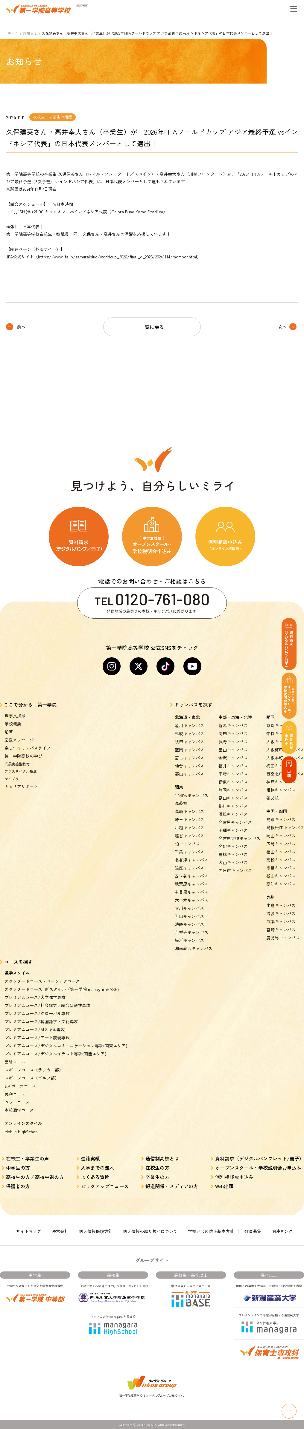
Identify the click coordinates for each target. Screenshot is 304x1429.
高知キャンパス (281, 884)
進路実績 (90, 1158)
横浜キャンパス (189, 940)
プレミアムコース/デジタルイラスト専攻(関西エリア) (55, 1054)
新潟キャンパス (233, 725)
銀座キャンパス (189, 868)
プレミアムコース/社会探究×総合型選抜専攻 (47, 1005)
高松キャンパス (281, 860)
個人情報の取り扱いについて (150, 1231)
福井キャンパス (233, 766)
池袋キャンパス (189, 924)
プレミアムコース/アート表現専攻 (37, 1037)
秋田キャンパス (189, 741)
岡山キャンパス (281, 835)
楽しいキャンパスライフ (27, 748)
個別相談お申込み (234, 1176)
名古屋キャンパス (235, 822)
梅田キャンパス (281, 766)
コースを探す (18, 961)
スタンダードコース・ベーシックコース (42, 981)
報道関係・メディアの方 (171, 1186)
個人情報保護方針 (96, 1231)
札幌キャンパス (189, 733)
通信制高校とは (162, 1158)
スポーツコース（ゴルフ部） (31, 1078)
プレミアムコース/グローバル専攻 (37, 1013)
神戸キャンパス (281, 782)
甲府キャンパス (233, 774)
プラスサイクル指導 (20, 771)
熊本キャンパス (281, 921)
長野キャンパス (233, 741)
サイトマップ (28, 1231)
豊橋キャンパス (233, 854)
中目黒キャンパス (191, 892)
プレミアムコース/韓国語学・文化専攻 (41, 1021)
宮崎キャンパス (281, 929)
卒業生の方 (157, 1176)
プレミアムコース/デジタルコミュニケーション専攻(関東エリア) (65, 1046)
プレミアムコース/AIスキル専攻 (34, 1029)
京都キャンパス (281, 725)
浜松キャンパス (233, 814)
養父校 (272, 798)
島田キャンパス (233, 798)
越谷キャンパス (189, 835)
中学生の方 (18, 1167)
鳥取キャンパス (281, 819)
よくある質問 (95, 1176)
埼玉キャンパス (189, 819)
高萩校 (181, 803)
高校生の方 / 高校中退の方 (35, 1176)
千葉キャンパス (189, 852)
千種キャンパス (233, 830)
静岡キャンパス (233, 790)
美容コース (14, 1094)
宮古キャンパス (189, 758)
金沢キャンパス (233, 758)
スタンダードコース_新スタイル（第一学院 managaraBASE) (61, 989)
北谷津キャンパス (191, 860)
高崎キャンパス (189, 811)
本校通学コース (19, 1110)
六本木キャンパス (191, 900)
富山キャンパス (233, 750)
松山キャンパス (281, 876)
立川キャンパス (189, 908)
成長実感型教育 (17, 763)
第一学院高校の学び (23, 756)
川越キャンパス (189, 827)
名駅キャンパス (233, 846)
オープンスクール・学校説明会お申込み (258, 1167)
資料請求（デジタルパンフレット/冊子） (259, 1158)
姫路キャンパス (281, 790)
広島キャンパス (281, 844)
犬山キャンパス (233, 862)
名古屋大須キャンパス (239, 838)
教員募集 (252, 1231)
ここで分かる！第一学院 (30, 704)
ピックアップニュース (105, 1186)
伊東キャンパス (233, 782)
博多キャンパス (281, 913)
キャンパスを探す (193, 704)
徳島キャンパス (281, 868)
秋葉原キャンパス (191, 884)
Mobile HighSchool (21, 1131)
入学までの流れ (97, 1167)
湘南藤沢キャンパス (193, 948)
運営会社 (60, 1231)
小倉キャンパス (281, 905)
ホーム (12, 33)
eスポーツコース (20, 1086)
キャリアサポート (21, 787)
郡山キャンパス (189, 774)
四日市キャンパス (235, 870)
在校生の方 (157, 1167)
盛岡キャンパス (189, 750)
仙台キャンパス (189, 766)
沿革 (8, 732)
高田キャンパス (233, 733)
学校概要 (12, 724)
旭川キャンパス (189, 725)
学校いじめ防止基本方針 (211, 1231)
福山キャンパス (281, 852)
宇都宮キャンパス (191, 795)
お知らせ (30, 33)
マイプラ (11, 778)
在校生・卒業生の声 (27, 1158)
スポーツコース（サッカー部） (33, 1070)
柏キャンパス (187, 844)
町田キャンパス (189, 916)
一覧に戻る (152, 326)
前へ (21, 327)
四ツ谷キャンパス (191, 876)
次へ (282, 327)
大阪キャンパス (281, 741)
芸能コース (14, 1062)
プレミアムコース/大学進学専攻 (35, 997)
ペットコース (17, 1102)
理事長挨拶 (14, 716)
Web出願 (224, 1186)
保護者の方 (18, 1186)
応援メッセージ (19, 740)
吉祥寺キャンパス (191, 932)
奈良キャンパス (281, 733)
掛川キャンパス (233, 806)
